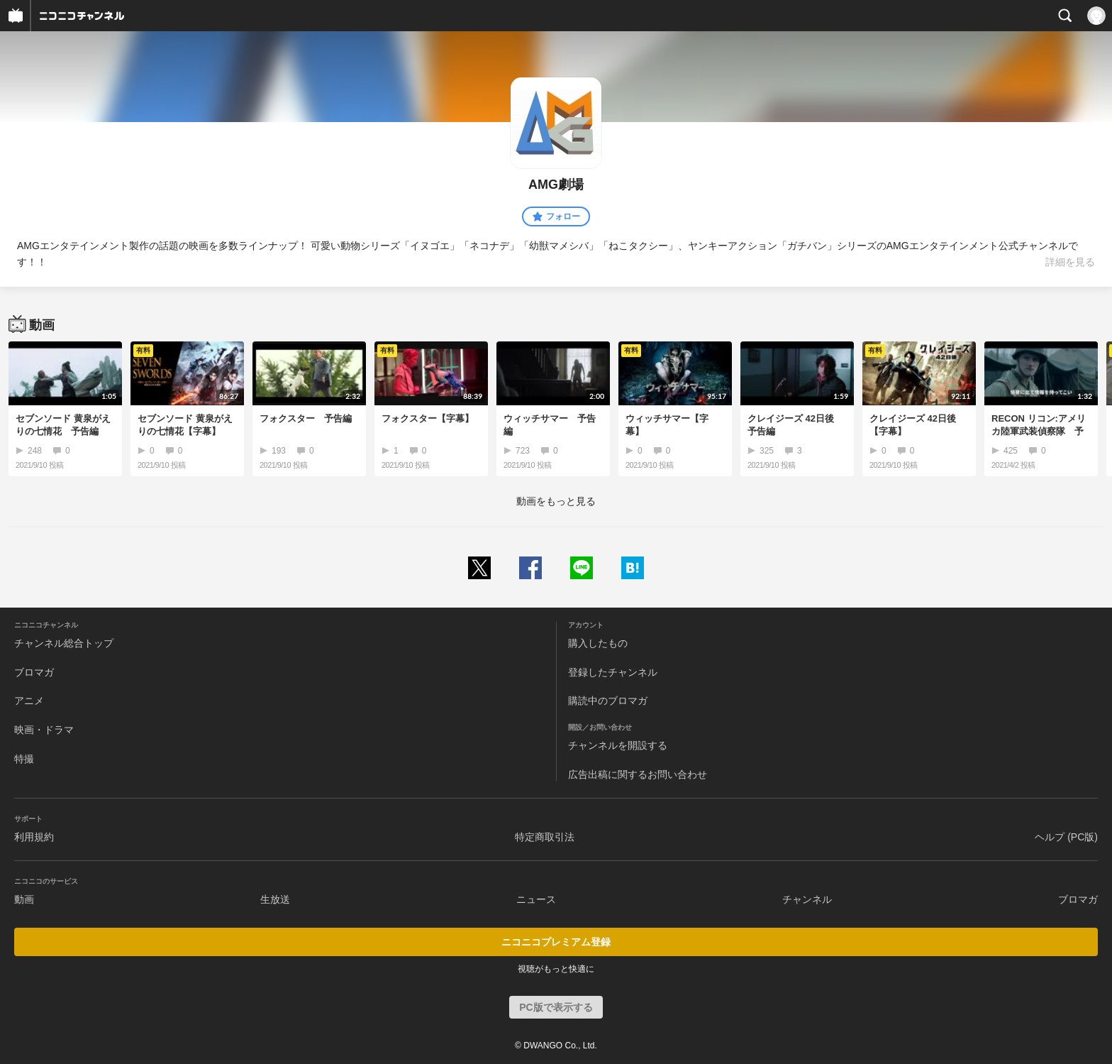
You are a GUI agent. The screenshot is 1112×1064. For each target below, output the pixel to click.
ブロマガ (34, 672)
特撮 (24, 758)
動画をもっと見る (556, 501)
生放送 (275, 899)
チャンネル (807, 899)
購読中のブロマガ (607, 700)
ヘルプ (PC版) (1066, 837)
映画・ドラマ (44, 729)
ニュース (536, 899)
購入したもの (598, 643)
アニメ (29, 700)
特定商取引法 (544, 837)
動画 (24, 899)
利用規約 (34, 837)
